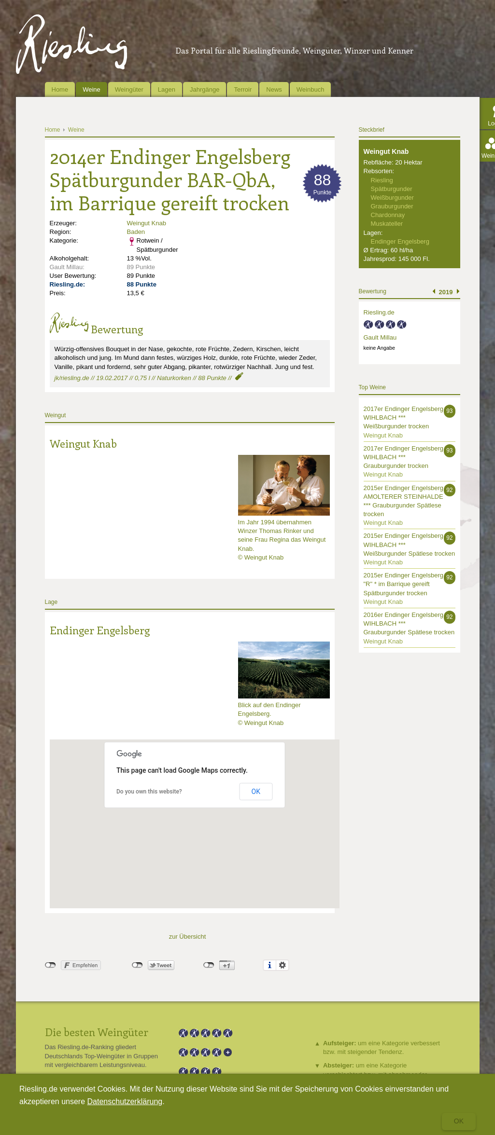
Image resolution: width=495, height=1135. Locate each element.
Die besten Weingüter (96, 1032)
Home (60, 89)
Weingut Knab (146, 223)
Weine (91, 89)
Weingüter (129, 89)
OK (256, 791)
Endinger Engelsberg (100, 630)
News (274, 89)
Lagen (166, 89)
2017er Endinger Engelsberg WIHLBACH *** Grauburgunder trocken (404, 457)
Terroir (243, 89)
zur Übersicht (187, 936)
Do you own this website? (149, 791)
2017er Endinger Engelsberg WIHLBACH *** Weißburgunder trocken (404, 417)
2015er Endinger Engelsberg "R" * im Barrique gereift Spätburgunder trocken (404, 584)
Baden (136, 231)
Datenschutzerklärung (125, 1101)
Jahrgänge (204, 89)
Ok (459, 1121)
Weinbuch (311, 89)
